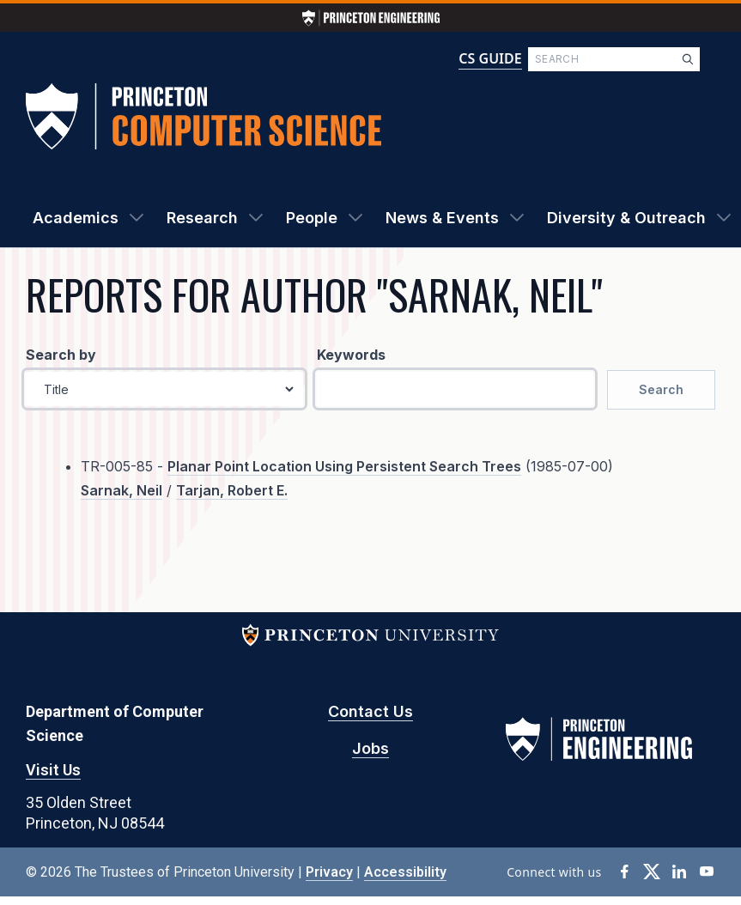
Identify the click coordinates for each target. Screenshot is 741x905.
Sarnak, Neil (121, 490)
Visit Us (53, 770)
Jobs (370, 748)
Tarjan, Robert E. (232, 490)
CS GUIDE (490, 58)
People (311, 218)
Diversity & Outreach (626, 218)
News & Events (442, 218)
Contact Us (370, 711)
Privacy (329, 872)
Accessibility (405, 872)
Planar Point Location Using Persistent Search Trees (344, 466)
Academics (75, 218)
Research (202, 218)
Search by (61, 354)
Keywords (351, 354)
